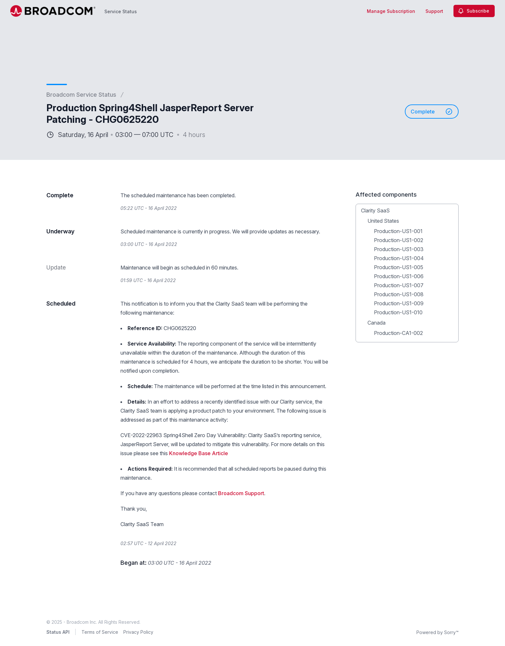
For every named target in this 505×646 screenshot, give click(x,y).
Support (434, 11)
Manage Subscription (391, 11)
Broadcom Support (241, 493)
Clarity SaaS (375, 210)
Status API (58, 632)
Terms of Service (99, 632)
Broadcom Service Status (81, 94)
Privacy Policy (138, 632)
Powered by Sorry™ (437, 632)
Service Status (120, 11)
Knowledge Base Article (198, 453)
